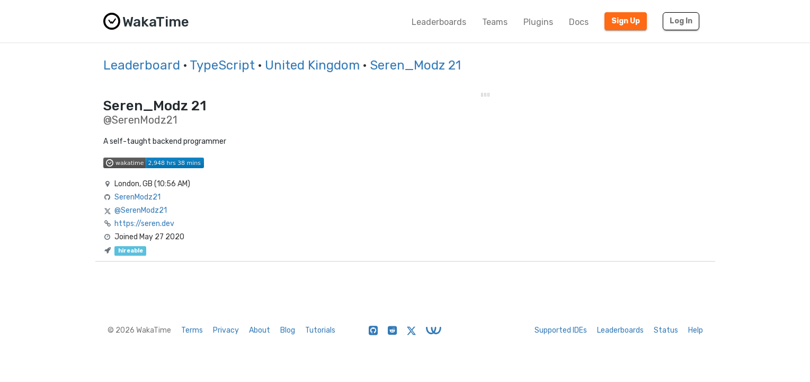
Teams (495, 22)
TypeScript (222, 65)
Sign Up (625, 20)
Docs (579, 22)
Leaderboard (141, 65)
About (259, 330)
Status (666, 330)
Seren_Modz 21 (415, 65)
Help (695, 330)
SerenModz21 (137, 197)
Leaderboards (439, 22)
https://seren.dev (144, 223)
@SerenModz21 (140, 210)
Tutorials (320, 330)
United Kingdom (312, 65)
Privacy (226, 330)
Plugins (538, 22)
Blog (287, 330)
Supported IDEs (561, 330)
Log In (681, 20)
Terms (192, 330)
